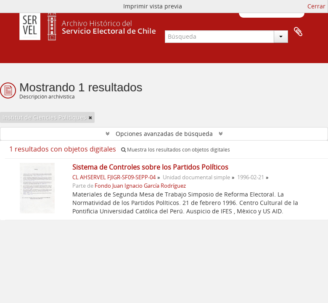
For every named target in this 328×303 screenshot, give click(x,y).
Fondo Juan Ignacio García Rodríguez (140, 185)
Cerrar (316, 6)
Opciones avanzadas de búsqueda (164, 134)
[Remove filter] (90, 117)
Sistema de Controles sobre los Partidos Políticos (150, 167)
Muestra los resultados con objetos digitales (175, 149)
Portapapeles (298, 32)
